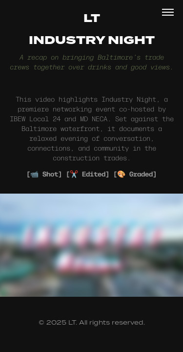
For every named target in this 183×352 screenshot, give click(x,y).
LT (91, 18)
